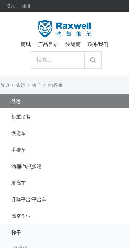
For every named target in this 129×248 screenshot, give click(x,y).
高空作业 (21, 216)
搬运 (20, 85)
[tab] (64, 116)
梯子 (36, 85)
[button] (64, 116)
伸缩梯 (54, 85)
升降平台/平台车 (28, 199)
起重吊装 (21, 117)
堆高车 (18, 183)
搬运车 (18, 133)
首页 (5, 85)
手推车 (18, 150)
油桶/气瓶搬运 (26, 166)
